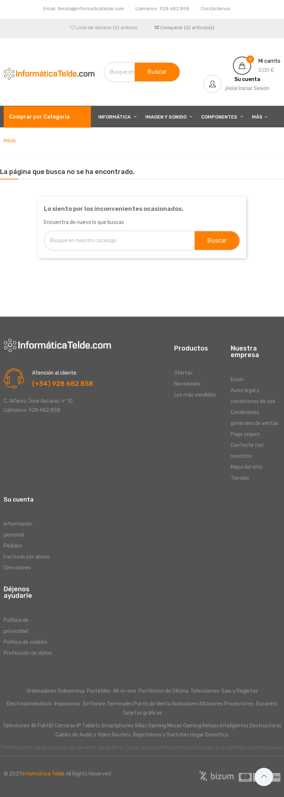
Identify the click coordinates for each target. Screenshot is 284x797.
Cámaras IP (67, 726)
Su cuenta (19, 499)
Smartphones (117, 726)
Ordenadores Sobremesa (56, 691)
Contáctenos (215, 8)
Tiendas (240, 478)
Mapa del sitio (246, 467)
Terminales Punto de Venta (138, 704)
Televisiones (205, 691)
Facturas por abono (27, 557)
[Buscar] (125, 72)
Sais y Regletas (240, 691)
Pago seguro (245, 434)
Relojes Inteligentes (225, 726)
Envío (237, 379)
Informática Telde (43, 774)
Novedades (187, 384)
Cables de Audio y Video (83, 735)
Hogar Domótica (209, 735)
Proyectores (239, 704)
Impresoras (67, 704)
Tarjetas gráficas (142, 713)
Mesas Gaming (184, 726)
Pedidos (13, 546)
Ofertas (183, 373)
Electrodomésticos (29, 704)
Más (257, 117)
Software (93, 704)
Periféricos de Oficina (163, 691)
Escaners (266, 704)
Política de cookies (25, 642)
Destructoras (265, 726)
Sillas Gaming (150, 726)
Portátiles (99, 691)
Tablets (91, 726)
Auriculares (185, 704)
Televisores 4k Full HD (28, 726)
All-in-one (125, 691)
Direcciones (17, 568)
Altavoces (211, 704)
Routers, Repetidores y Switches (150, 735)
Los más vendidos (195, 395)
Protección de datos (28, 653)
